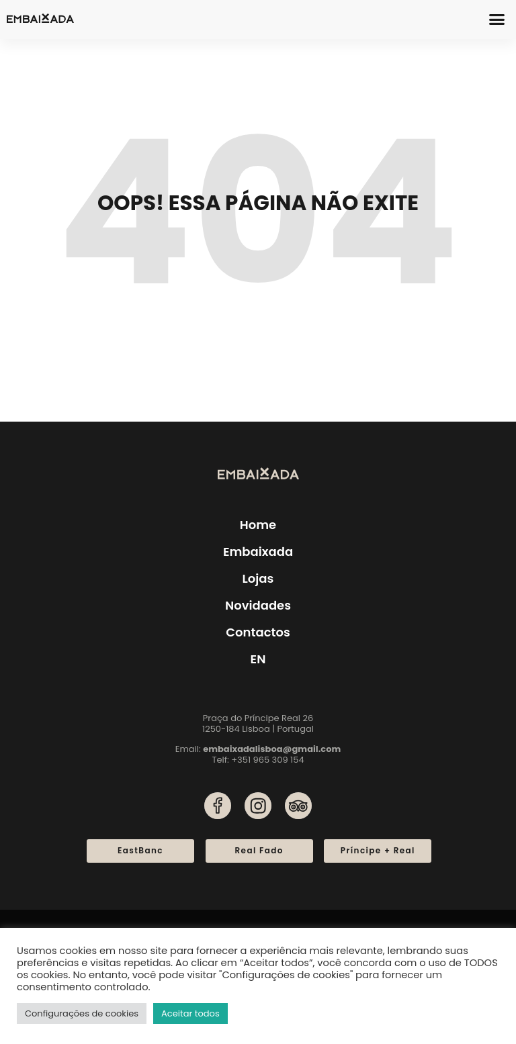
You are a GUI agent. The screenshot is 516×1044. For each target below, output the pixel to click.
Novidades (258, 605)
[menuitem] (258, 659)
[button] (497, 19)
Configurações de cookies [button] (81, 1013)
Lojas (258, 578)
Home (258, 524)
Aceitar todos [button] (190, 1013)
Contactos (258, 632)
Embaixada (258, 551)
